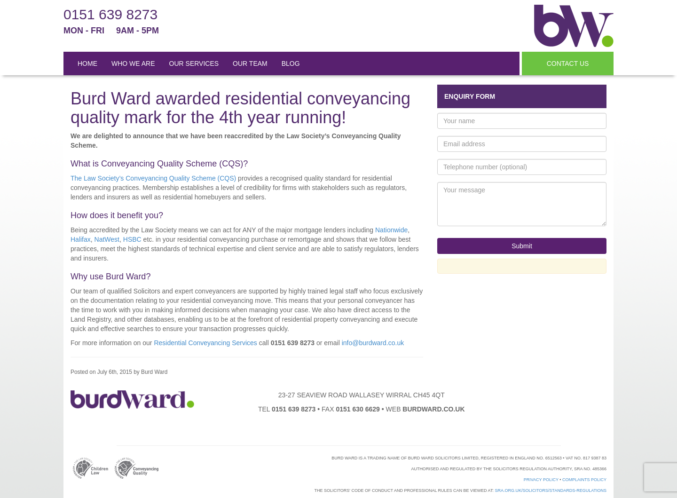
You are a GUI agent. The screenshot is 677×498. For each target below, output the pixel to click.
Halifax (81, 239)
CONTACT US (568, 63)
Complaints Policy (584, 479)
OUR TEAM (250, 63)
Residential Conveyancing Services (205, 343)
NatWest (106, 239)
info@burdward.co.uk (373, 343)
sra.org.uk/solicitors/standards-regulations (550, 490)
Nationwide (391, 230)
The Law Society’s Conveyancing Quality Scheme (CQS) (153, 178)
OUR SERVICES (194, 63)
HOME (87, 63)
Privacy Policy (541, 479)
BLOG (291, 63)
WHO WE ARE (133, 63)
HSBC (132, 239)
